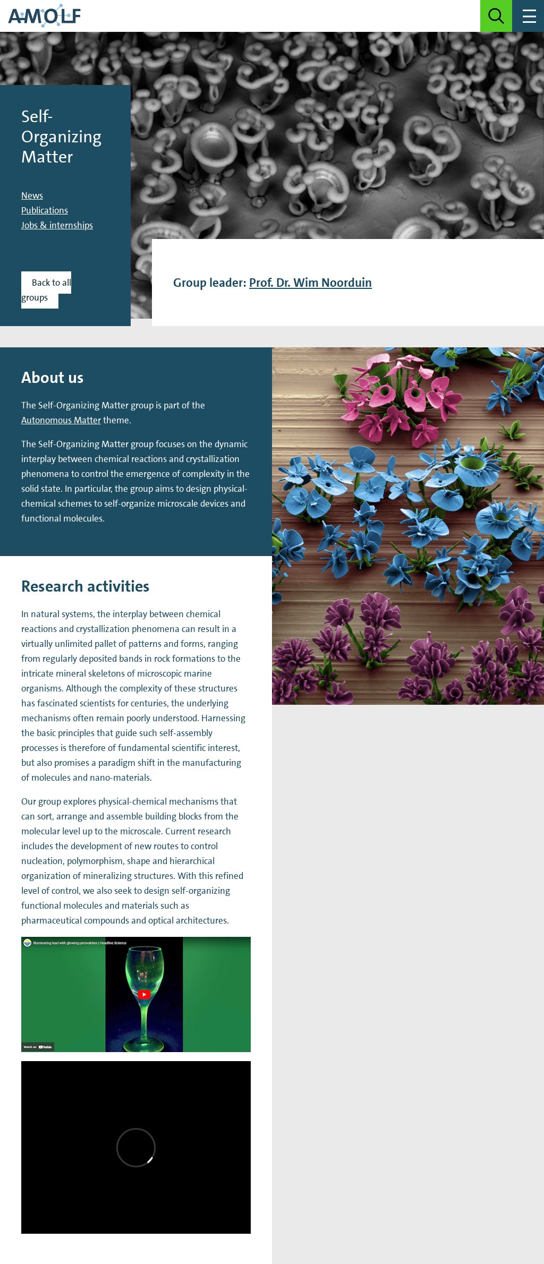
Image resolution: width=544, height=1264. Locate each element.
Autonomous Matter (61, 420)
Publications (44, 210)
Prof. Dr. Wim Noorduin (310, 283)
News (32, 195)
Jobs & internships (57, 225)
